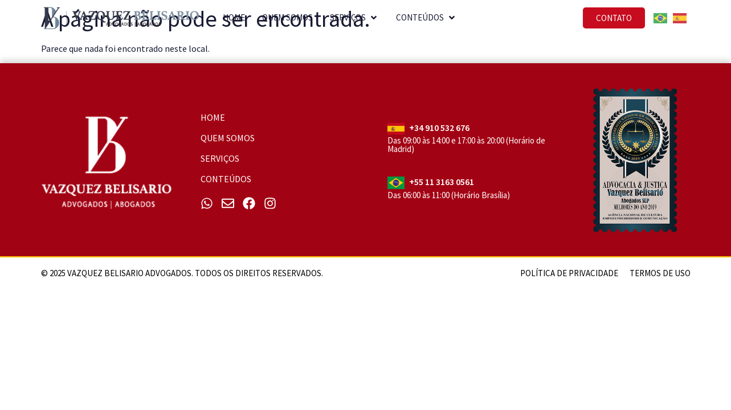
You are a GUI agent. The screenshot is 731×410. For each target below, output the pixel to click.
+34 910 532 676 (439, 127)
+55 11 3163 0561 (441, 181)
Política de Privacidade (569, 273)
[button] (375, 19)
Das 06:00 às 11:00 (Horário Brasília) (448, 195)
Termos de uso (660, 273)
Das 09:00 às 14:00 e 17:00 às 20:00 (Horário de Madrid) (466, 144)
